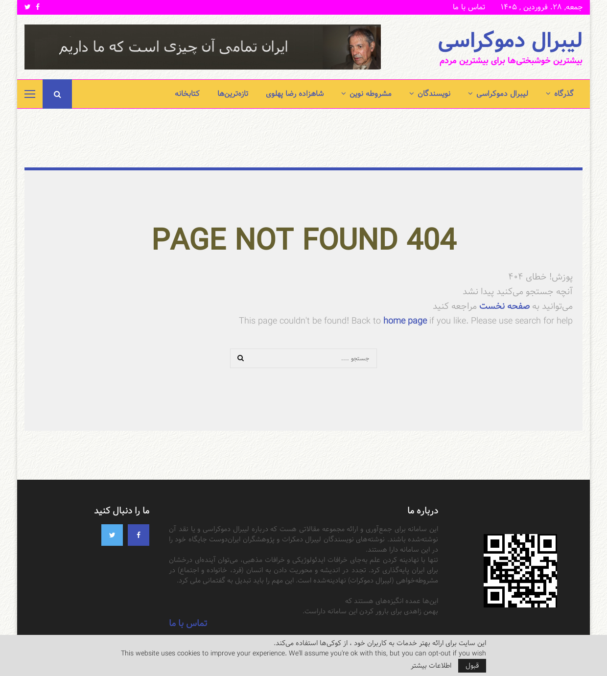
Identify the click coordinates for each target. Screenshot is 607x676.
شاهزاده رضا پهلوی (295, 94)
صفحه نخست (503, 306)
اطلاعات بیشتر (431, 665)
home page (405, 320)
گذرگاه (564, 94)
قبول (472, 666)
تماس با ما (469, 7)
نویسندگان (434, 94)
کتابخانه (187, 94)
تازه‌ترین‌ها (232, 94)
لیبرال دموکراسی (510, 41)
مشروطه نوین (371, 94)
